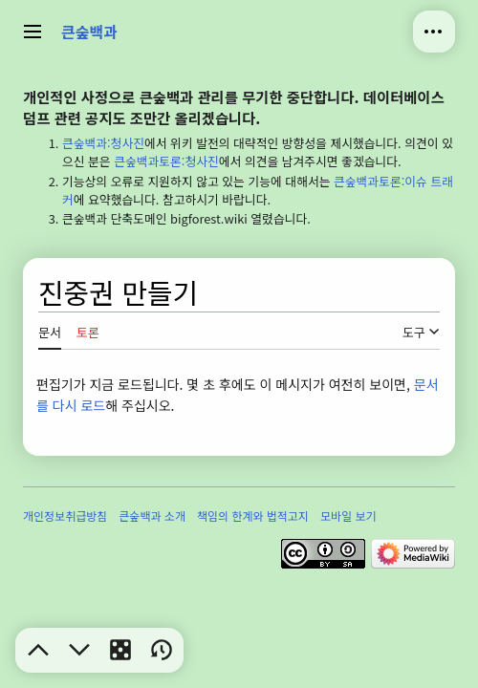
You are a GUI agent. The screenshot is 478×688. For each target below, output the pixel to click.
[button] (38, 650)
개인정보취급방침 (65, 515)
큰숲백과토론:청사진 (166, 161)
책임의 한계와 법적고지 (253, 515)
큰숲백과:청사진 (103, 143)
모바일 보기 (348, 515)
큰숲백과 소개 (152, 515)
